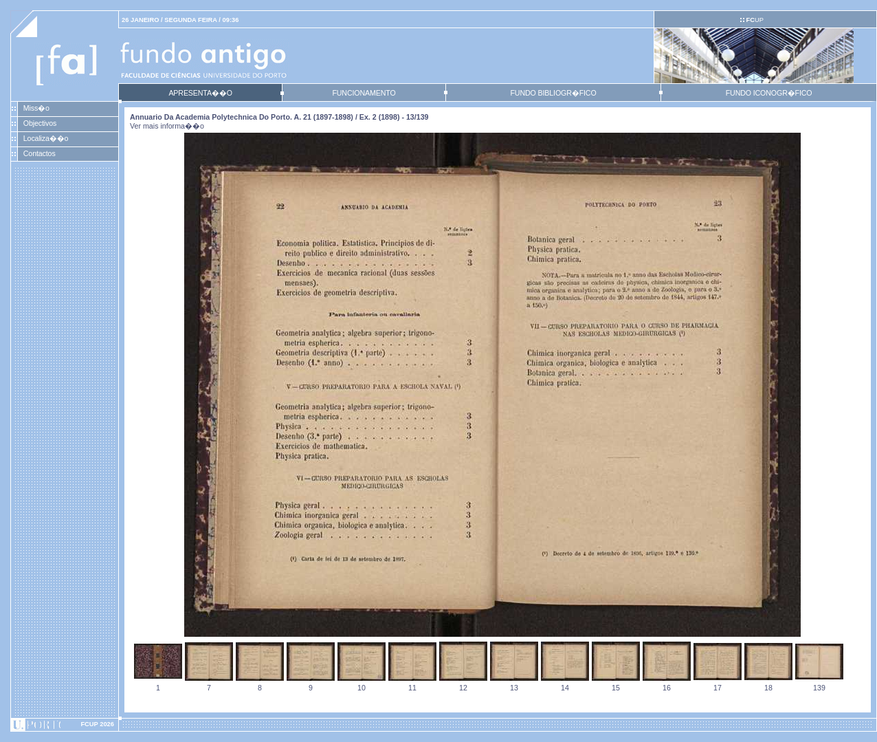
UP (754, 20)
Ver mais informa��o (167, 126)
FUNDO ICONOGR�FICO (769, 93)
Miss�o (36, 108)
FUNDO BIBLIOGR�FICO (553, 93)
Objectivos (39, 123)
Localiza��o (46, 138)
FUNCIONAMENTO (363, 93)
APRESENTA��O (200, 93)
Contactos (39, 153)
